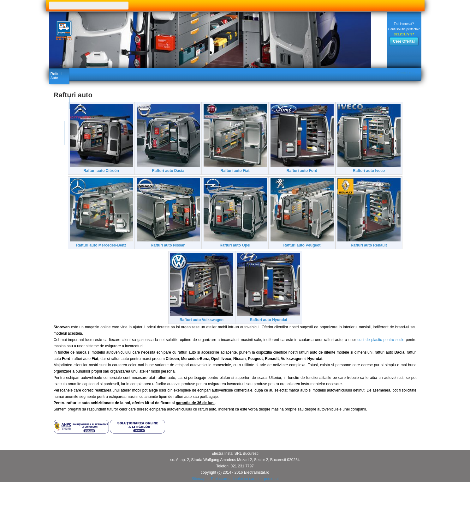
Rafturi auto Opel (352, 254)
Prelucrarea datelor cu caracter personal (244, 492)
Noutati (134, 73)
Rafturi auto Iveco (112, 254)
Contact (176, 73)
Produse (81, 73)
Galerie (150, 73)
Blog (163, 73)
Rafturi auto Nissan (270, 254)
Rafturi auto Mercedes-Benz (194, 254)
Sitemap (198, 492)
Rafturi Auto (60, 73)
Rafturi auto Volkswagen (273, 333)
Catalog (118, 73)
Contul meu (404, 73)
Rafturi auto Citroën (112, 175)
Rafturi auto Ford (352, 175)
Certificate (99, 73)
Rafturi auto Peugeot (115, 333)
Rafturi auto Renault (191, 333)
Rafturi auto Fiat (275, 175)
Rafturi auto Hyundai (354, 333)
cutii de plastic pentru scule (380, 353)
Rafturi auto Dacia (194, 175)
